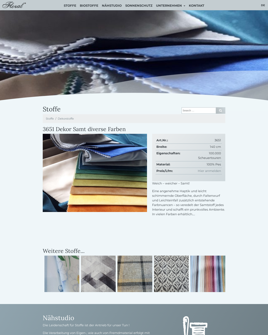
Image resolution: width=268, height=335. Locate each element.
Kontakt (196, 6)
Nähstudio (112, 6)
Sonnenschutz (138, 6)
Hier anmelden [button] (209, 171)
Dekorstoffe (66, 118)
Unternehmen (169, 6)
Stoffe (70, 6)
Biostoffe (89, 6)
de (263, 5)
